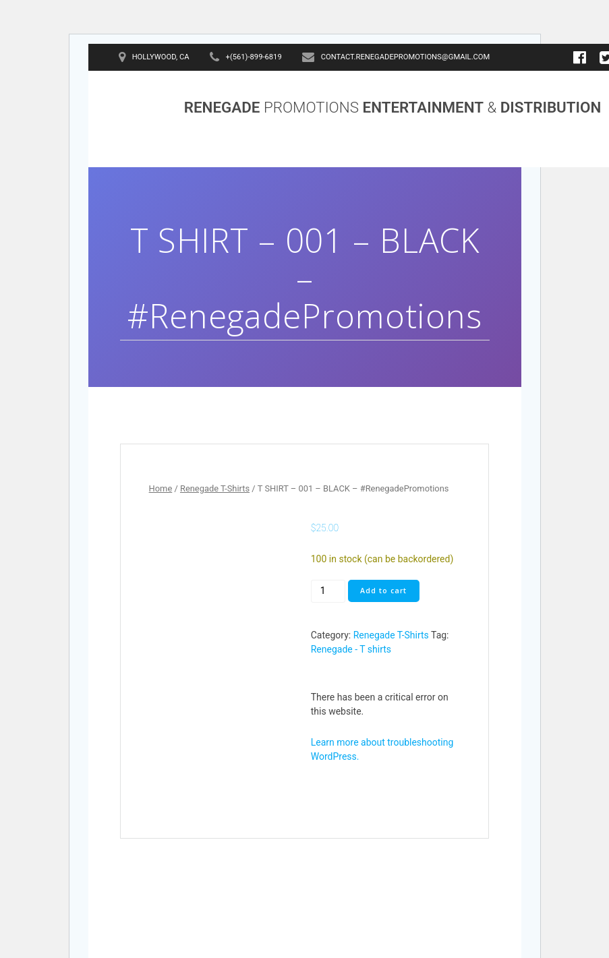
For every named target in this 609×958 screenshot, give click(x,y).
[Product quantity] (328, 591)
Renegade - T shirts (351, 649)
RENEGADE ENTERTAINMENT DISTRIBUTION (393, 107)
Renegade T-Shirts (215, 488)
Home (161, 488)
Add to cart (383, 590)
